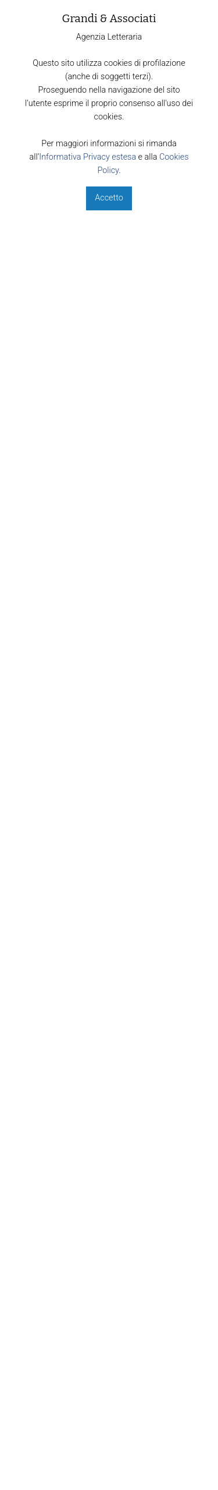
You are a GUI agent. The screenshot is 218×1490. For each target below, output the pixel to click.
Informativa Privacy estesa (87, 157)
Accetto (109, 198)
